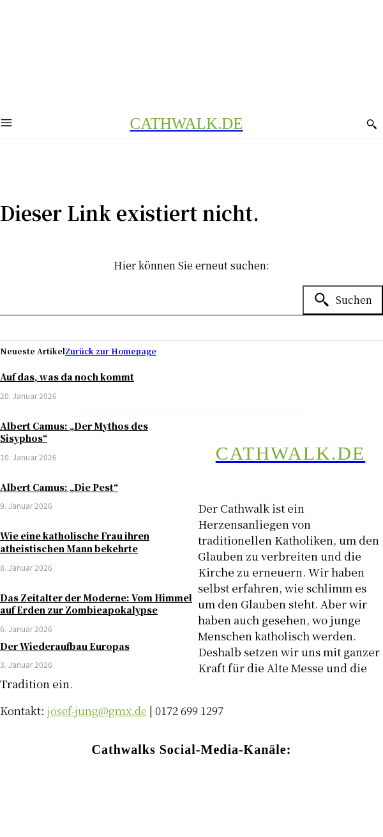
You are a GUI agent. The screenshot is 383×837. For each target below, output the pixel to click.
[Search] (343, 300)
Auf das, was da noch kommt (67, 376)
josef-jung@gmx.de (97, 710)
